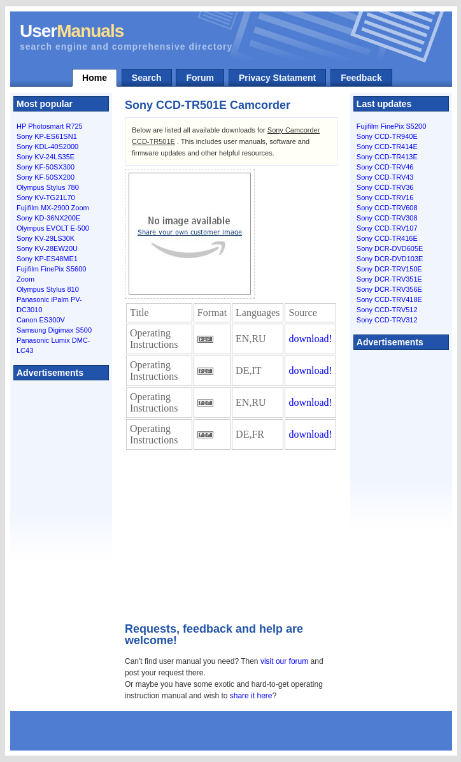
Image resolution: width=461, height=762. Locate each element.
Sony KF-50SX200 (45, 177)
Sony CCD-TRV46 (385, 167)
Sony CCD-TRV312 (387, 320)
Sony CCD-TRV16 (385, 197)
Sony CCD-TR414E (387, 146)
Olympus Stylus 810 (48, 289)
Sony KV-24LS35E (45, 157)
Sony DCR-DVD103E (390, 258)
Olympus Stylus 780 (48, 187)
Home (94, 78)
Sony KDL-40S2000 (47, 146)
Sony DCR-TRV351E (389, 279)
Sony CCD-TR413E (387, 157)
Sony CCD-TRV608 (387, 208)
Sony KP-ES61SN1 (47, 136)
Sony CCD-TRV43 (385, 177)
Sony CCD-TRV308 (387, 218)
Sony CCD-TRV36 (385, 187)
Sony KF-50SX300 (45, 167)
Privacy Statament (277, 78)
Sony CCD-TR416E (387, 238)
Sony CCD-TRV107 (387, 228)
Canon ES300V (41, 320)
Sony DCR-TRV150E (389, 269)
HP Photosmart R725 (50, 126)
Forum (200, 78)
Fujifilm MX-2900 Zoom (53, 208)
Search (147, 78)
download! (310, 338)
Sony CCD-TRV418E (389, 299)
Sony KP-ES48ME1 (47, 258)
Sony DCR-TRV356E (389, 289)
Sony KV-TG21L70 (46, 197)
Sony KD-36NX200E (48, 218)
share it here (251, 695)
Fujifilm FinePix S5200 (391, 126)
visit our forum (284, 661)
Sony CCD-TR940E (387, 136)
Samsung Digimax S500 (54, 330)
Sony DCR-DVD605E (390, 248)
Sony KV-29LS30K (45, 238)
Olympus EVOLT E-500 (53, 228)
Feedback (361, 78)
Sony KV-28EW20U (47, 248)
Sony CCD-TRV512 (387, 309)
